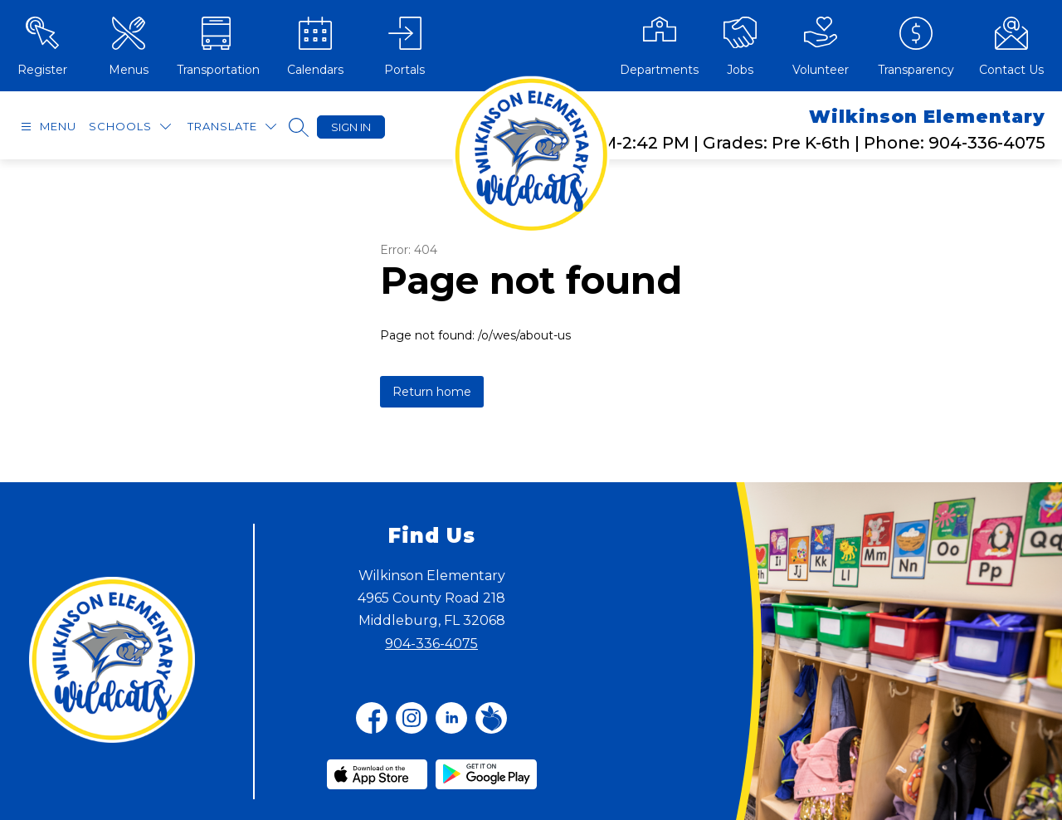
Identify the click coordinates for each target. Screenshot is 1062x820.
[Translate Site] (231, 126)
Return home (431, 391)
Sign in (351, 127)
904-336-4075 (431, 644)
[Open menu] (46, 126)
